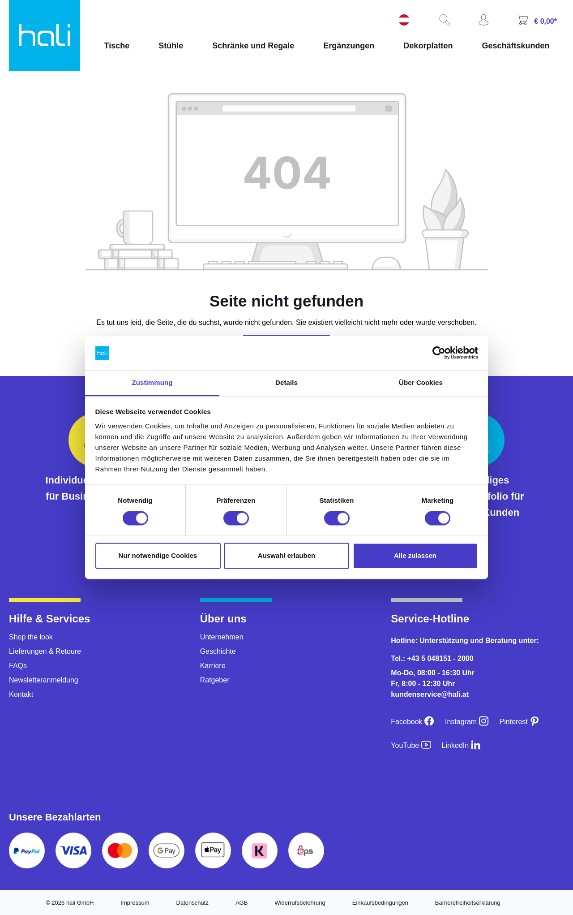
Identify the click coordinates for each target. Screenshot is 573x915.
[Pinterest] (520, 721)
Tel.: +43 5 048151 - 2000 (432, 658)
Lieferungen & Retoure (45, 651)
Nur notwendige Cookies (158, 555)
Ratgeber (215, 680)
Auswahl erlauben (286, 555)
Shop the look (31, 637)
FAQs (18, 665)
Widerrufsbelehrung (299, 902)
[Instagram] (467, 721)
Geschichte (218, 651)
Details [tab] (286, 382)
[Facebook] (412, 721)
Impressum (134, 902)
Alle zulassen (415, 555)
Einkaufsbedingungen (380, 902)
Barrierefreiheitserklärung (467, 902)
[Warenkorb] (536, 21)
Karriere (213, 665)
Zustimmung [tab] (152, 382)
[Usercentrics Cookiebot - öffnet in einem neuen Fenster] (439, 353)
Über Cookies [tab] (421, 382)
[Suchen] (444, 21)
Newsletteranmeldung (43, 680)
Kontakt (21, 694)
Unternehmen (222, 637)
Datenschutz (192, 902)
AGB (241, 902)
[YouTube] (411, 745)
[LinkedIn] (461, 745)
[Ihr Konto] (482, 21)
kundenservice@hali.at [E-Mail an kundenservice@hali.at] (430, 694)
